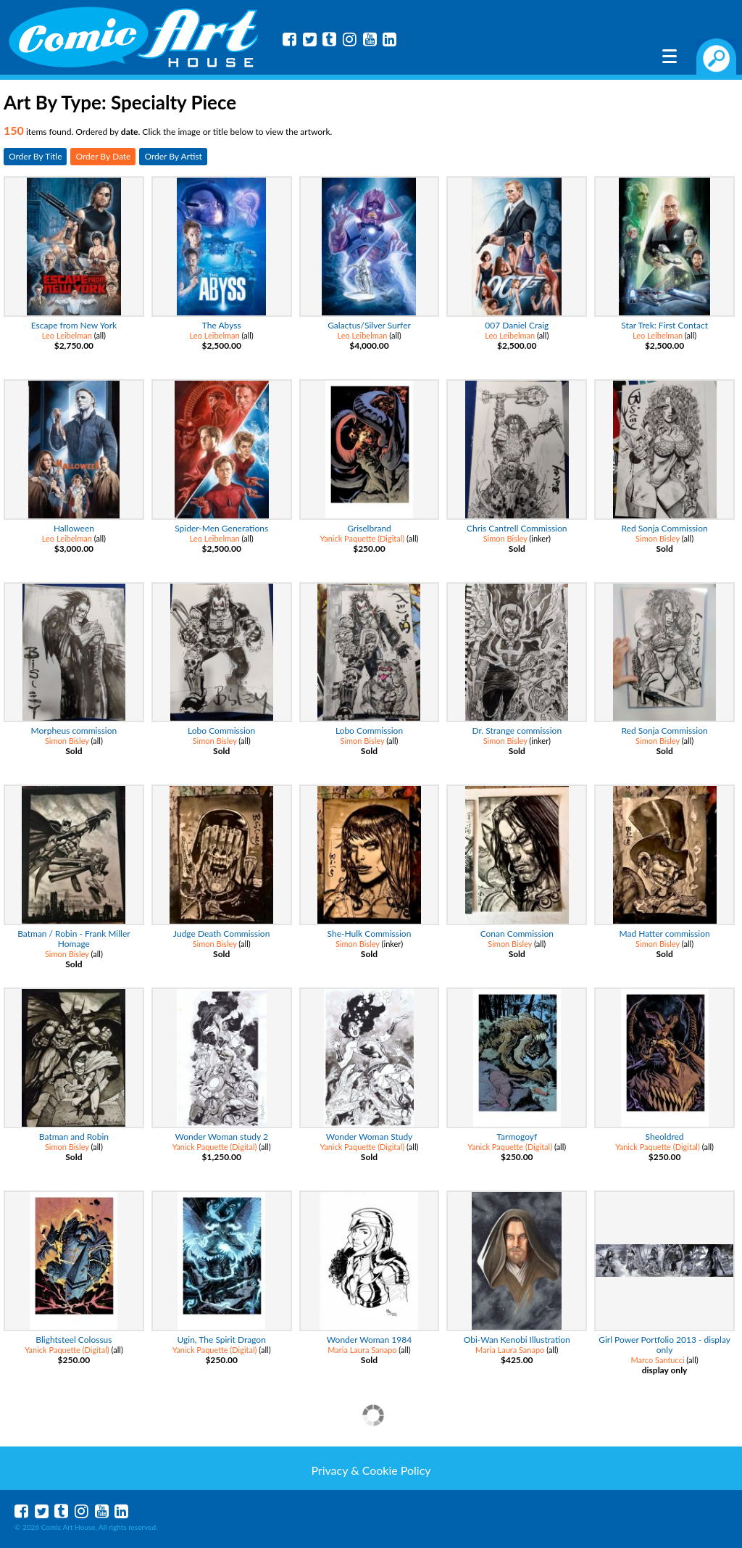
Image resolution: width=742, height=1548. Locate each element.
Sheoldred (665, 1136)
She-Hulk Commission (370, 933)
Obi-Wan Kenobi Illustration (517, 1339)
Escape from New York (74, 325)
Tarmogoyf (516, 1136)
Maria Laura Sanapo (362, 1349)
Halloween (74, 528)
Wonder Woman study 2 (221, 1136)
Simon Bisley (505, 538)
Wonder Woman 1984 (369, 1339)
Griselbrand (369, 528)
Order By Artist (172, 156)
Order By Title (35, 156)
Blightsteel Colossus (74, 1339)
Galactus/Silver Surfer (369, 325)
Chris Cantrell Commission (517, 528)
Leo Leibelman (67, 335)
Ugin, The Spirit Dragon (222, 1339)
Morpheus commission (74, 730)
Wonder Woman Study (369, 1136)
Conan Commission (517, 933)
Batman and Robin (74, 1136)
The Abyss (221, 325)
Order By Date (102, 156)
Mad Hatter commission (665, 933)
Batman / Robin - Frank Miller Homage (73, 938)
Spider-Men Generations (221, 528)
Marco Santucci (657, 1360)
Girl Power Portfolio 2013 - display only (664, 1344)
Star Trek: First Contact (664, 325)
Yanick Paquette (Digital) (362, 538)
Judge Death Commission (221, 933)
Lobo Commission (221, 730)
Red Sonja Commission (664, 528)
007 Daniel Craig (517, 325)
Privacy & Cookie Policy (370, 1470)
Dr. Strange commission (517, 730)
